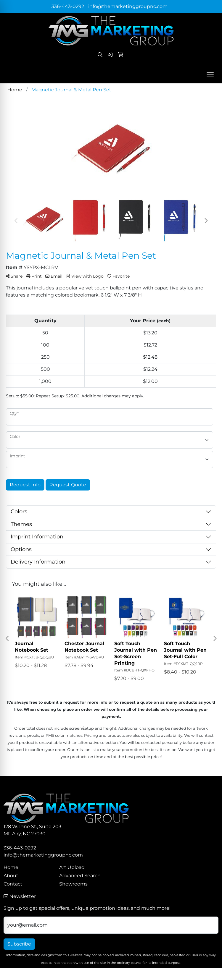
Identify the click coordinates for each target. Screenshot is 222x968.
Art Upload (72, 867)
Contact (13, 884)
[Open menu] (210, 75)
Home (11, 867)
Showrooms (73, 884)
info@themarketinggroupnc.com (128, 6)
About (11, 875)
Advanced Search (80, 875)
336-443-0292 (68, 6)
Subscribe (19, 944)
